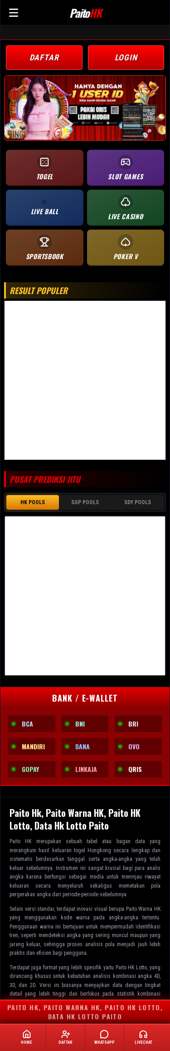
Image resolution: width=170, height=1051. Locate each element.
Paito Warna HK (143, 907)
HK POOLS (32, 501)
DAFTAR (44, 57)
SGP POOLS (85, 501)
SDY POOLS (137, 501)
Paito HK (20, 839)
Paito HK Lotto (131, 966)
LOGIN (126, 57)
